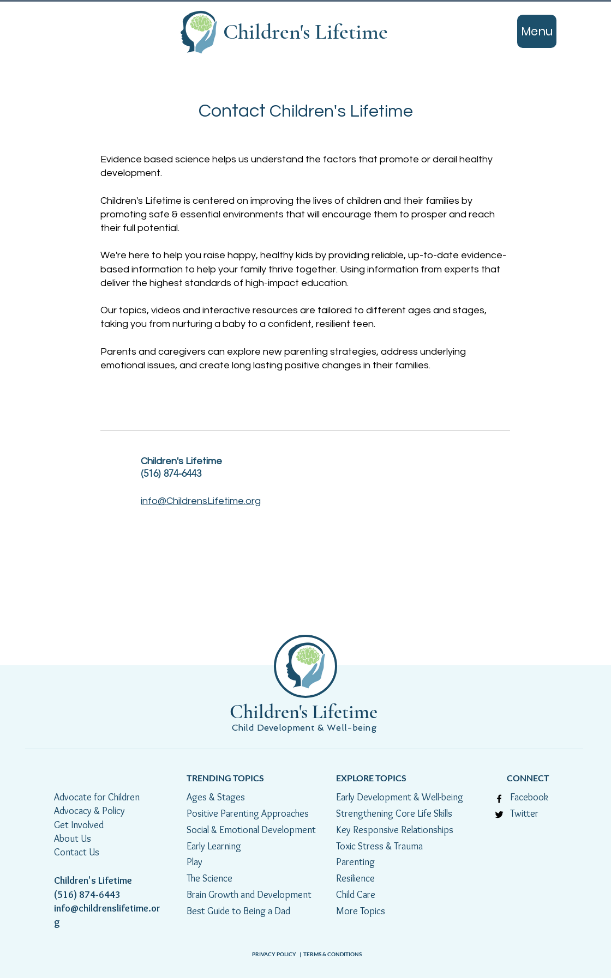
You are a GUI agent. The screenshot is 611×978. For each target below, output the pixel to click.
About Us (72, 839)
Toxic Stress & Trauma (379, 846)
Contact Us (76, 852)
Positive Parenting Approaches (248, 813)
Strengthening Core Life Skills (394, 813)
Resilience (356, 878)
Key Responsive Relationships (394, 830)
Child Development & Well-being (305, 727)
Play (194, 862)
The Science (212, 878)
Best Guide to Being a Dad (238, 911)
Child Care (355, 895)
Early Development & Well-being (399, 797)
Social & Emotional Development (251, 830)
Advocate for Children (97, 797)
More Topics (360, 911)
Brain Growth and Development (249, 895)
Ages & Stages (216, 797)
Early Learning (214, 846)
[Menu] (536, 31)
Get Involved (79, 825)
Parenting (355, 862)
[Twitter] (499, 814)
